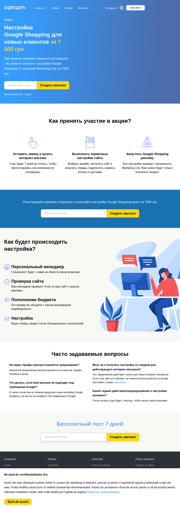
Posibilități (53, 465)
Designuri (111, 8)
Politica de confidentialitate (103, 492)
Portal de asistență (101, 465)
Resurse (84, 8)
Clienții (68, 8)
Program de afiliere (145, 465)
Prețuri (55, 8)
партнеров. (120, 382)
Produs (40, 8)
